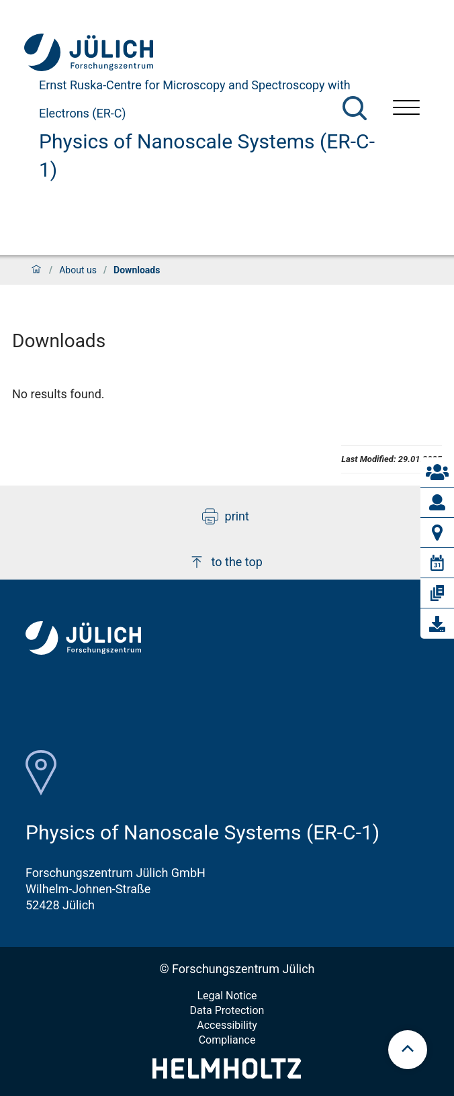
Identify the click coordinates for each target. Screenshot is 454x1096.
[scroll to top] (407, 1049)
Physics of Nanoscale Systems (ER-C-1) (207, 155)
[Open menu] (406, 109)
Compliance (227, 1040)
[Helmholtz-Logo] (226, 1074)
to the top (226, 562)
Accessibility (227, 1025)
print (225, 516)
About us (78, 270)
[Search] (355, 108)
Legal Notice (227, 995)
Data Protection (227, 1010)
